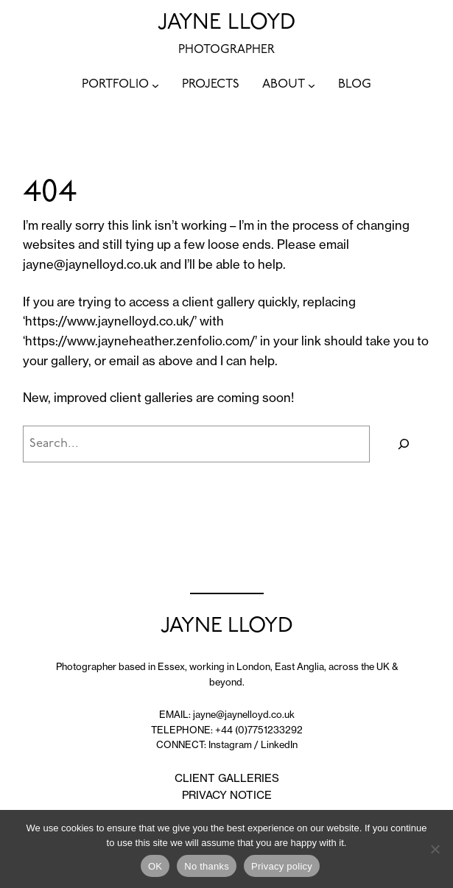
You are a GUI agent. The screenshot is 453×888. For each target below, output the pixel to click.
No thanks (206, 866)
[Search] (403, 444)
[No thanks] (434, 849)
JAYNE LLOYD (226, 23)
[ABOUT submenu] (311, 85)
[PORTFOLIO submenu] (155, 85)
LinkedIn (279, 744)
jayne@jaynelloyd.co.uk (90, 264)
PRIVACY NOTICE (227, 795)
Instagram (230, 744)
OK (155, 866)
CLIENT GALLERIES (227, 778)
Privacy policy (281, 866)
